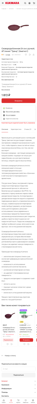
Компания (5, 385)
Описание (5, 129)
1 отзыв (7, 55)
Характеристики (16, 129)
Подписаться (18, 375)
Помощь (5, 392)
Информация (7, 388)
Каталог (5, 381)
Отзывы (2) (27, 129)
